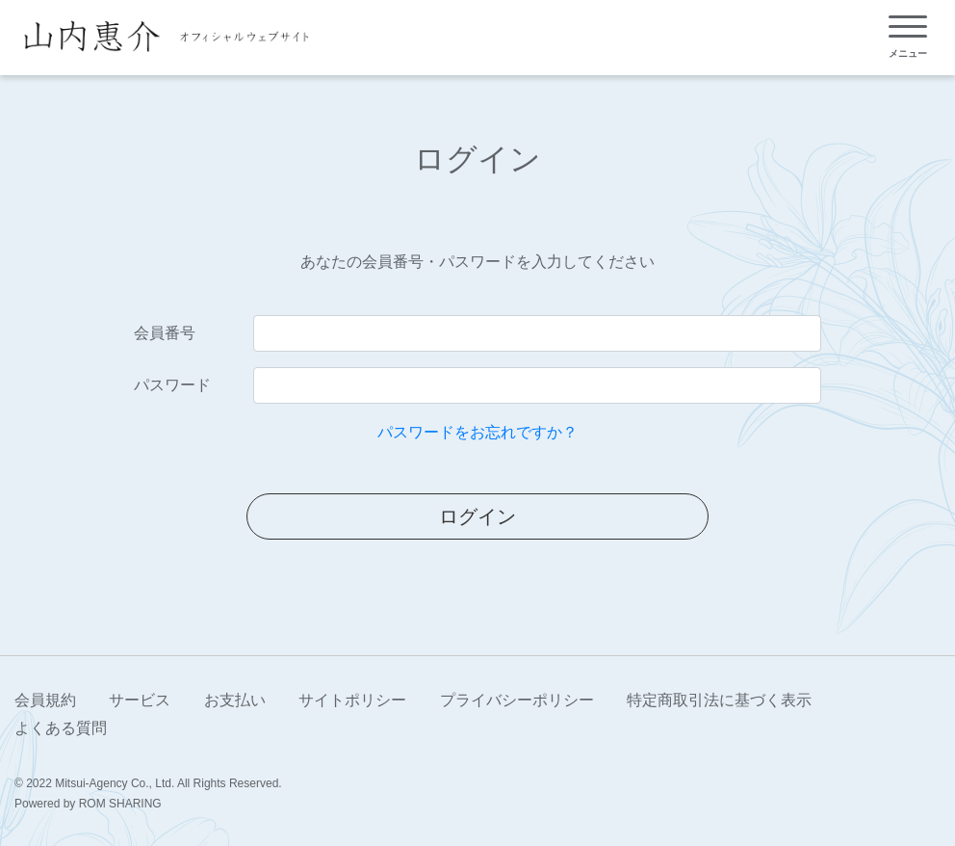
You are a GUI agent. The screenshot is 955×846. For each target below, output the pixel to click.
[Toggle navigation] (908, 37)
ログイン (477, 516)
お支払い (235, 700)
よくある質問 (60, 728)
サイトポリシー (352, 700)
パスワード (172, 385)
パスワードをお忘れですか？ (477, 432)
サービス (139, 700)
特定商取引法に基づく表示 (719, 700)
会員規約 (45, 700)
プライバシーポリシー (517, 700)
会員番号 (164, 333)
